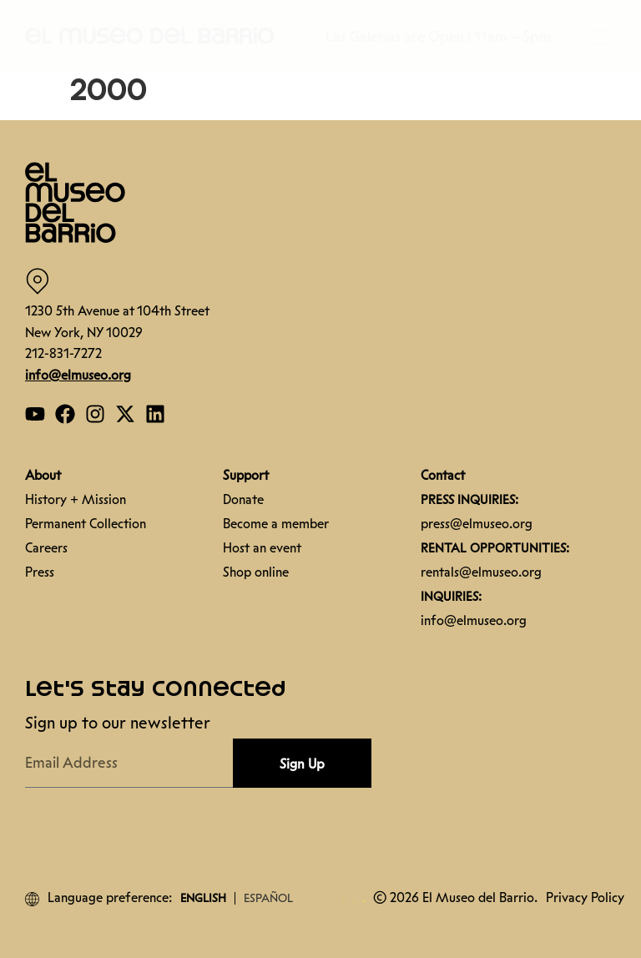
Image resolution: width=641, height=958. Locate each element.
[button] (150, 35)
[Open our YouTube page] (35, 414)
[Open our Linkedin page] (155, 414)
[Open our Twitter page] (125, 414)
